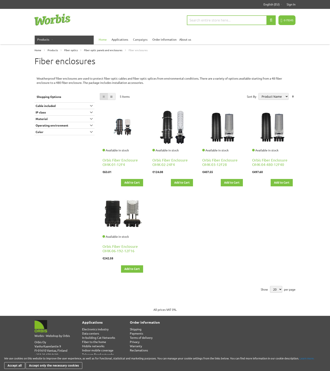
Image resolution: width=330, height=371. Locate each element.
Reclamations (139, 350)
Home (38, 50)
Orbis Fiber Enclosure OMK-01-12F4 (120, 162)
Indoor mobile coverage (97, 350)
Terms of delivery (141, 337)
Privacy (135, 342)
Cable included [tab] (46, 106)
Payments (136, 333)
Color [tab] (39, 132)
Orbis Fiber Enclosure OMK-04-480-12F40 (269, 162)
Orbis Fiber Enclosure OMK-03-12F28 (220, 162)
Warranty (136, 346)
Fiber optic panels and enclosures (103, 50)
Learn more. (306, 358)
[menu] (165, 39)
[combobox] (231, 20)
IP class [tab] (41, 112)
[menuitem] (44, 39)
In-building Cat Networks (98, 337)
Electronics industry (95, 329)
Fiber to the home (94, 342)
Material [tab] (42, 119)
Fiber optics (71, 50)
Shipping (135, 329)
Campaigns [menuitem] (140, 39)
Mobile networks (93, 346)
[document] (165, 363)
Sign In (291, 4)
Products (53, 50)
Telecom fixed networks (98, 354)
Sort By (251, 96)
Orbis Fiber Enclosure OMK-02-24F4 (170, 162)
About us (185, 39)
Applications (120, 39)
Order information (164, 39)
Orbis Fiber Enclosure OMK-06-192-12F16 (120, 248)
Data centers (90, 333)
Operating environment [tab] (52, 125)
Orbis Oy (40, 342)
